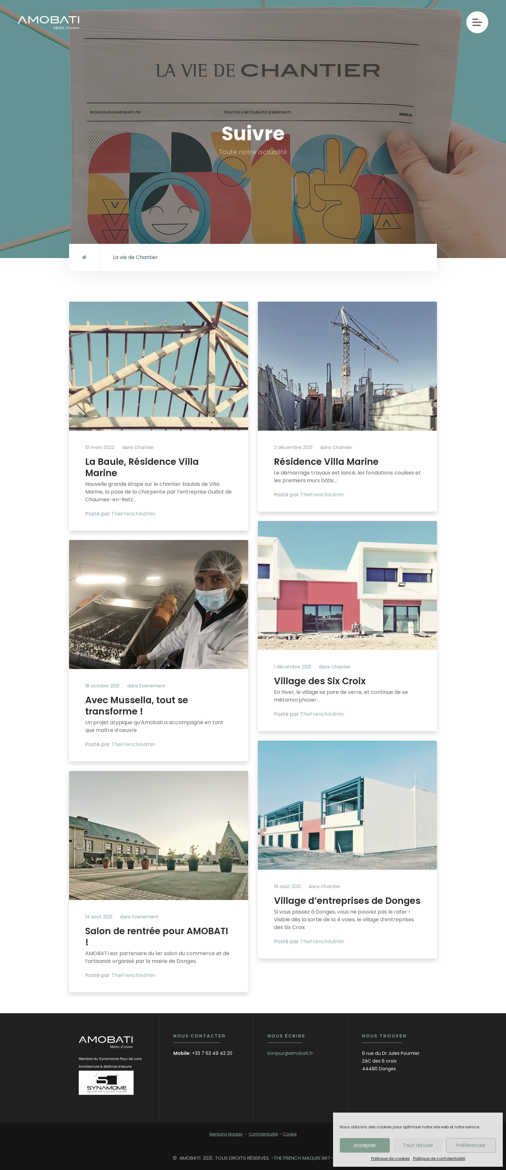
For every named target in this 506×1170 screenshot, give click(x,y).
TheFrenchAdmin (133, 513)
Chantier (144, 447)
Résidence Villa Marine (326, 461)
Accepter (365, 1145)
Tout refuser (418, 1145)
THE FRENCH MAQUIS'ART (302, 1158)
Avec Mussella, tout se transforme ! (136, 706)
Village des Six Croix (320, 681)
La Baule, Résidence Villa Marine (142, 467)
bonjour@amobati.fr (290, 1053)
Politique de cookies (390, 1158)
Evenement (152, 686)
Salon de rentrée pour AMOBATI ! (156, 937)
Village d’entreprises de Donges (347, 901)
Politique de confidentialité (439, 1158)
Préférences (471, 1145)
